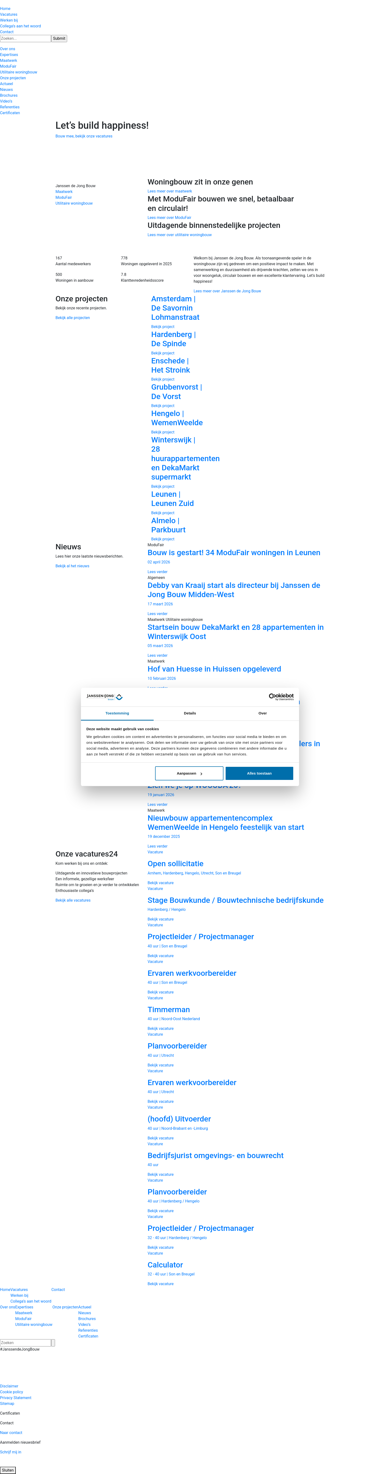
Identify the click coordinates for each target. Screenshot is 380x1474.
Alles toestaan (259, 773)
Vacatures (8, 14)
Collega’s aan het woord (20, 26)
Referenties (10, 107)
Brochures (8, 95)
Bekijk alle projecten (72, 317)
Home (5, 8)
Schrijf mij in (10, 1452)
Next (331, 418)
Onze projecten (13, 78)
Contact (7, 32)
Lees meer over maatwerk (170, 191)
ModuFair (8, 66)
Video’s (6, 101)
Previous (140, 418)
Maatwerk (8, 60)
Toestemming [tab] (117, 713)
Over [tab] (263, 713)
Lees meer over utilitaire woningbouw (180, 234)
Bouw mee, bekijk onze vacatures (83, 136)
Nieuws (6, 89)
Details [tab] (190, 713)
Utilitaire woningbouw (18, 72)
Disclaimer (9, 1386)
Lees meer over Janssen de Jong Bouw (227, 291)
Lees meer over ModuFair (169, 217)
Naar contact (11, 1432)
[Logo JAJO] (55, 1463)
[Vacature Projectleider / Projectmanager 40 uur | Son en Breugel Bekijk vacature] (236, 940)
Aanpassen (189, 773)
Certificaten (10, 113)
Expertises (9, 54)
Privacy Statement (15, 1397)
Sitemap (7, 1403)
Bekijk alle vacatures (73, 900)
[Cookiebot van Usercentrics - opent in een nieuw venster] (272, 697)
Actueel (6, 83)
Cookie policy (11, 1392)
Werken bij (9, 20)
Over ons (7, 49)
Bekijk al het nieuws (72, 566)
